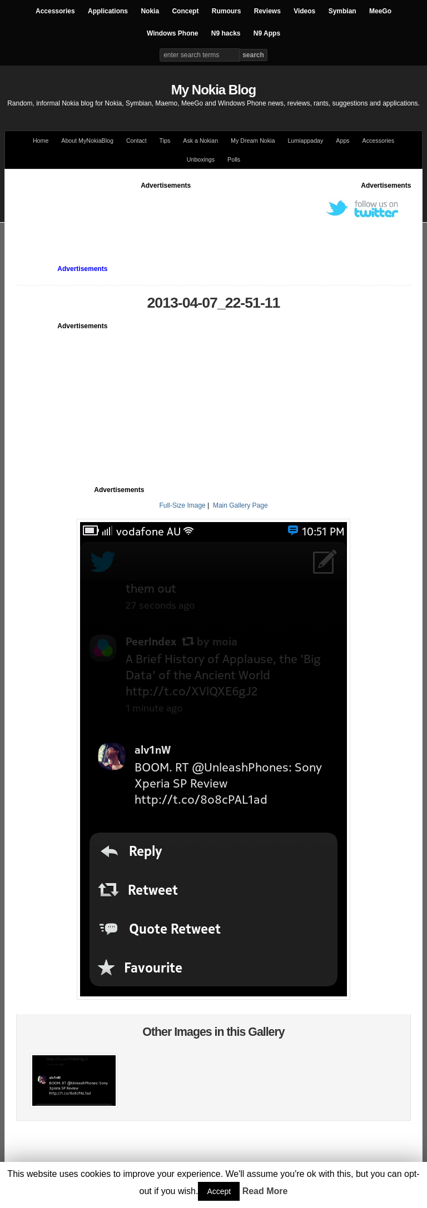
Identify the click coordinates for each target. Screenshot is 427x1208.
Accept (219, 1191)
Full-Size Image (182, 505)
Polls (233, 159)
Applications (108, 11)
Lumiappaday (305, 140)
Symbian (342, 11)
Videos (304, 11)
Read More (265, 1191)
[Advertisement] (218, 215)
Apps (342, 140)
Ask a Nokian (200, 140)
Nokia (150, 11)
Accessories (55, 11)
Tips (165, 140)
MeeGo (380, 11)
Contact (136, 140)
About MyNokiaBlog (87, 140)
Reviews (267, 11)
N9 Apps (267, 33)
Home (40, 140)
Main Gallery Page (240, 505)
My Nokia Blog (213, 89)
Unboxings (201, 159)
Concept (185, 11)
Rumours (226, 11)
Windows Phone (172, 33)
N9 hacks (226, 33)
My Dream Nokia (253, 140)
